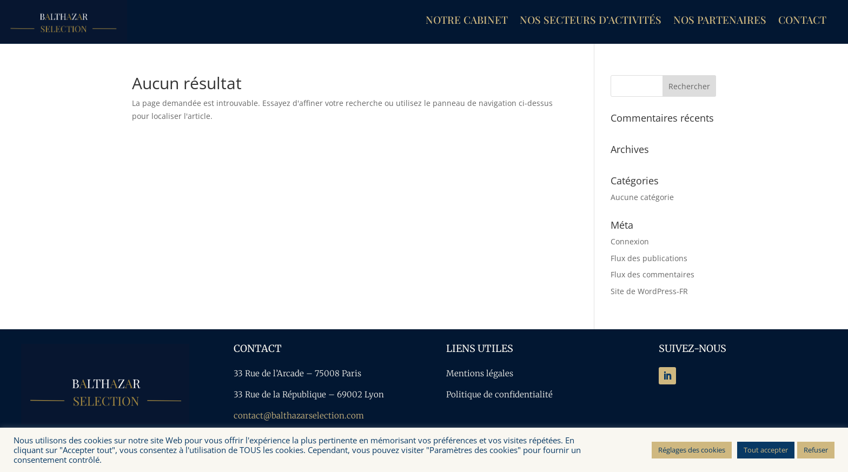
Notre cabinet (467, 21)
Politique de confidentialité (499, 394)
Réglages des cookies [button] (691, 450)
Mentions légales (479, 373)
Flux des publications (649, 258)
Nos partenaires (719, 21)
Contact (802, 21)
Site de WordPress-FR (649, 291)
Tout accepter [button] (766, 450)
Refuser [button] (816, 450)
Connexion (630, 241)
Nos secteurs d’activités (590, 21)
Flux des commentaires (652, 274)
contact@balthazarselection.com (299, 415)
